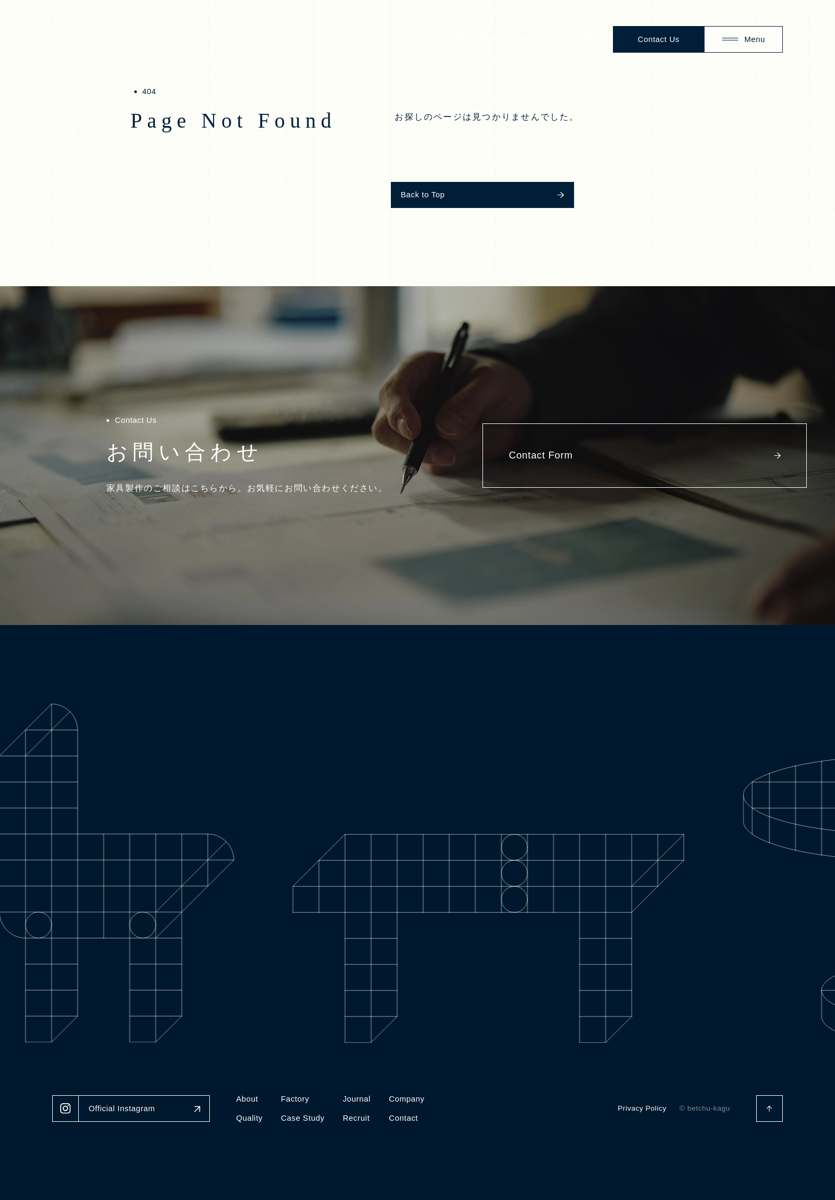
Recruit (579, 40)
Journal (532, 40)
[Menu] (743, 39)
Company (406, 1099)
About (425, 40)
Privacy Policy (642, 1108)
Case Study (478, 40)
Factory (295, 1099)
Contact (403, 1118)
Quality (249, 1118)
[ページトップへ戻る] (769, 1108)
